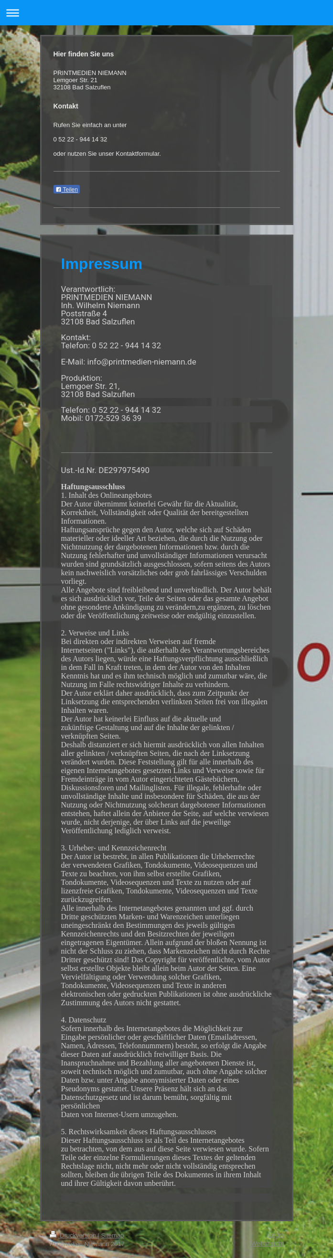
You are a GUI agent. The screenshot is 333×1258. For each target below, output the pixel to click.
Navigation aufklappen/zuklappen (166, 12)
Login (276, 1234)
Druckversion (74, 1235)
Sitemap (112, 1235)
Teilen (66, 189)
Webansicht (267, 1243)
